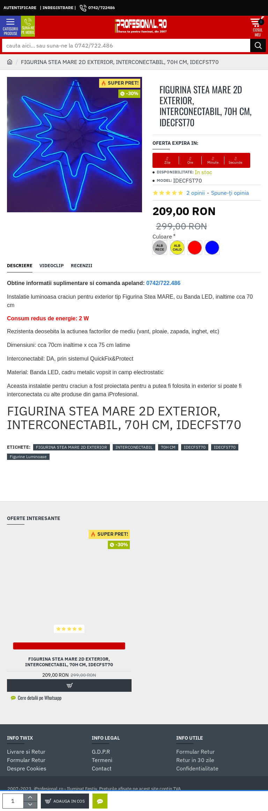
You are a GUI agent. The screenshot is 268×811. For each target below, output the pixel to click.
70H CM (168, 447)
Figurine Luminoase (28, 456)
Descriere (19, 266)
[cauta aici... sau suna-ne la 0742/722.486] (258, 45)
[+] (30, 797)
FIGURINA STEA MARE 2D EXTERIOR (71, 447)
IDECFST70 (195, 447)
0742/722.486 (163, 283)
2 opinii (195, 192)
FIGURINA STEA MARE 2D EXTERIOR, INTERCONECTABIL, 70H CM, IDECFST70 (69, 662)
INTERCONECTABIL (134, 447)
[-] (30, 804)
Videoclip (51, 266)
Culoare (162, 236)
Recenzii (81, 266)
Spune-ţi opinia (230, 192)
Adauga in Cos (69, 801)
